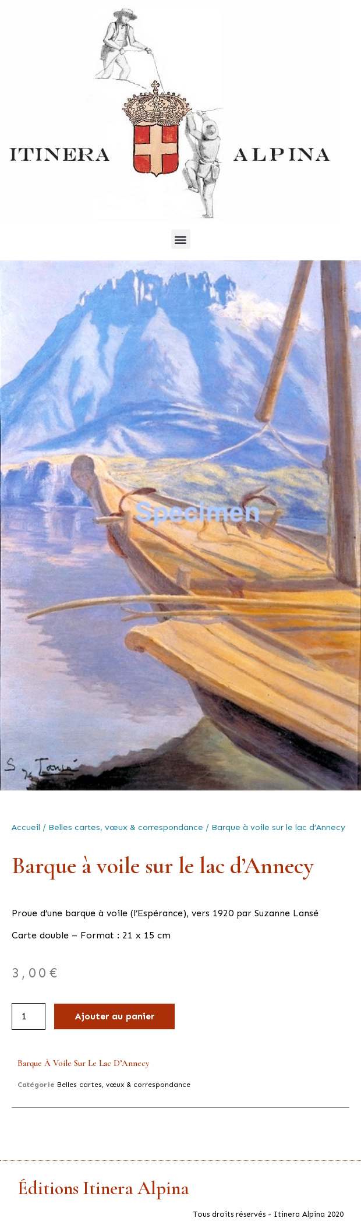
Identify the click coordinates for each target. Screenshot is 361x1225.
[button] (180, 239)
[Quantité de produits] (28, 1016)
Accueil (26, 827)
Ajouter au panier (114, 1016)
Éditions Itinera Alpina (103, 1188)
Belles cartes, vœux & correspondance (125, 827)
